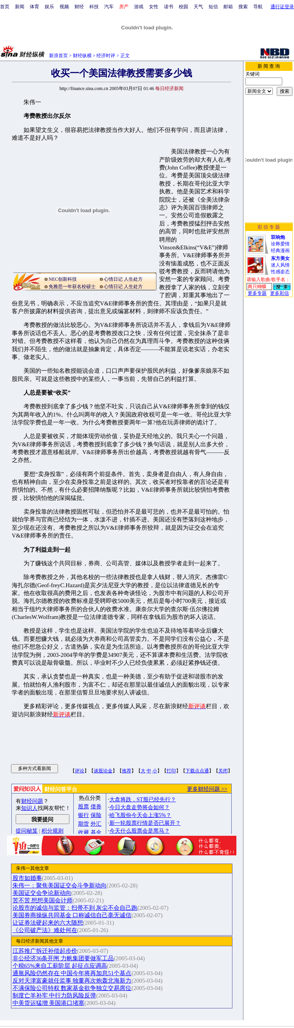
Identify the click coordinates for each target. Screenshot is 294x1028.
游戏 (138, 6)
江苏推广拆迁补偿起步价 (45, 951)
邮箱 (228, 6)
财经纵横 (82, 55)
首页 (4, 6)
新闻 (19, 6)
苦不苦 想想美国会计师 (43, 900)
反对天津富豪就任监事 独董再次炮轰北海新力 (72, 981)
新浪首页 (58, 55)
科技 (94, 6)
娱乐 (49, 6)
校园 (183, 6)
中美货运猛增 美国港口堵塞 (49, 1003)
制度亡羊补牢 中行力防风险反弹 (54, 995)
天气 (198, 6)
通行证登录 (282, 6)
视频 (64, 6)
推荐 (126, 771)
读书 (168, 6)
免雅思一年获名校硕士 (72, 286)
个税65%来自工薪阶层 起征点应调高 (60, 966)
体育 (34, 6)
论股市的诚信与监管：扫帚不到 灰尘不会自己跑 (75, 908)
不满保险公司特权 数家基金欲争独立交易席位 (72, 988)
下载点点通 (197, 771)
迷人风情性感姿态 (280, 265)
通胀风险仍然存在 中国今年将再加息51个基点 (72, 973)
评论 (79, 771)
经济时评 (105, 55)
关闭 (223, 771)
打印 (171, 771)
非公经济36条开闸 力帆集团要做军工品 (63, 958)
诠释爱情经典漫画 (280, 243)
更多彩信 (279, 293)
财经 (79, 6)
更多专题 (257, 293)
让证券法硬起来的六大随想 (48, 923)
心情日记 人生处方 (123, 279)
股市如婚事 (27, 878)
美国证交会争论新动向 (42, 893)
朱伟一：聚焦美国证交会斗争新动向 (60, 885)
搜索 (243, 6)
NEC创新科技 (63, 279)
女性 (153, 6)
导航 (258, 6)
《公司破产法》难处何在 (45, 930)
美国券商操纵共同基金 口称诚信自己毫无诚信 (72, 915)
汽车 (109, 6)
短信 (213, 6)
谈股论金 (103, 771)
